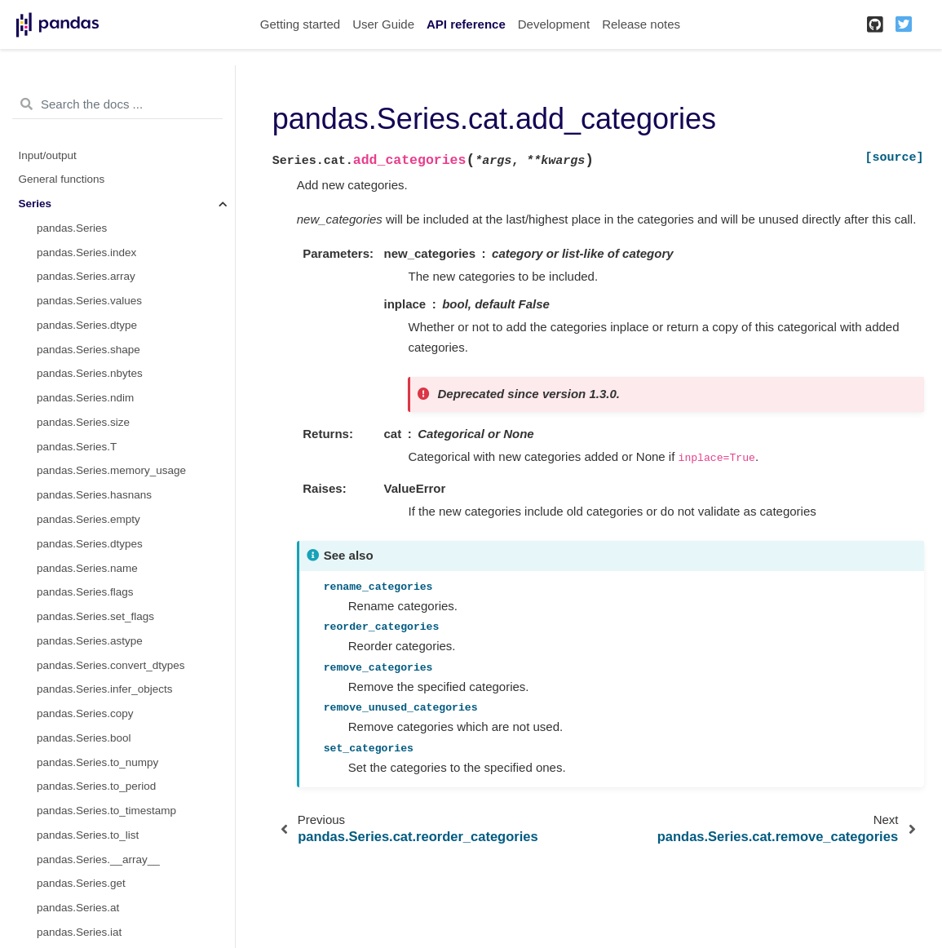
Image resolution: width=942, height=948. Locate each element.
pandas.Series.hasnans (94, 495)
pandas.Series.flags (85, 592)
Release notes (641, 24)
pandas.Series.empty (88, 519)
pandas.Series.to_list (88, 835)
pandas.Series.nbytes (90, 373)
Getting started (300, 24)
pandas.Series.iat (79, 932)
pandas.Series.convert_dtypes (111, 665)
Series (35, 203)
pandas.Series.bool (84, 738)
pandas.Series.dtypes (90, 544)
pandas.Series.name (87, 568)
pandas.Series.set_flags (95, 616)
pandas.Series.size (83, 422)
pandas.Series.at (78, 907)
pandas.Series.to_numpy (97, 762)
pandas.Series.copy (85, 713)
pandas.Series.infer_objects (105, 689)
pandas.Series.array (86, 276)
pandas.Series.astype (90, 641)
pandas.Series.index (86, 252)
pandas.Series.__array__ (98, 859)
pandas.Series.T (77, 447)
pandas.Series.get (81, 883)
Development (554, 24)
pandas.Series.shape (88, 349)
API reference (466, 24)
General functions (62, 179)
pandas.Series (72, 228)
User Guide (383, 24)
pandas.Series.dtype (87, 325)
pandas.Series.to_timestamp (106, 810)
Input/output (48, 155)
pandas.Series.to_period (96, 786)
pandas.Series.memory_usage (111, 470)
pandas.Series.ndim (85, 398)
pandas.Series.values (89, 301)
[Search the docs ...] (117, 104)
